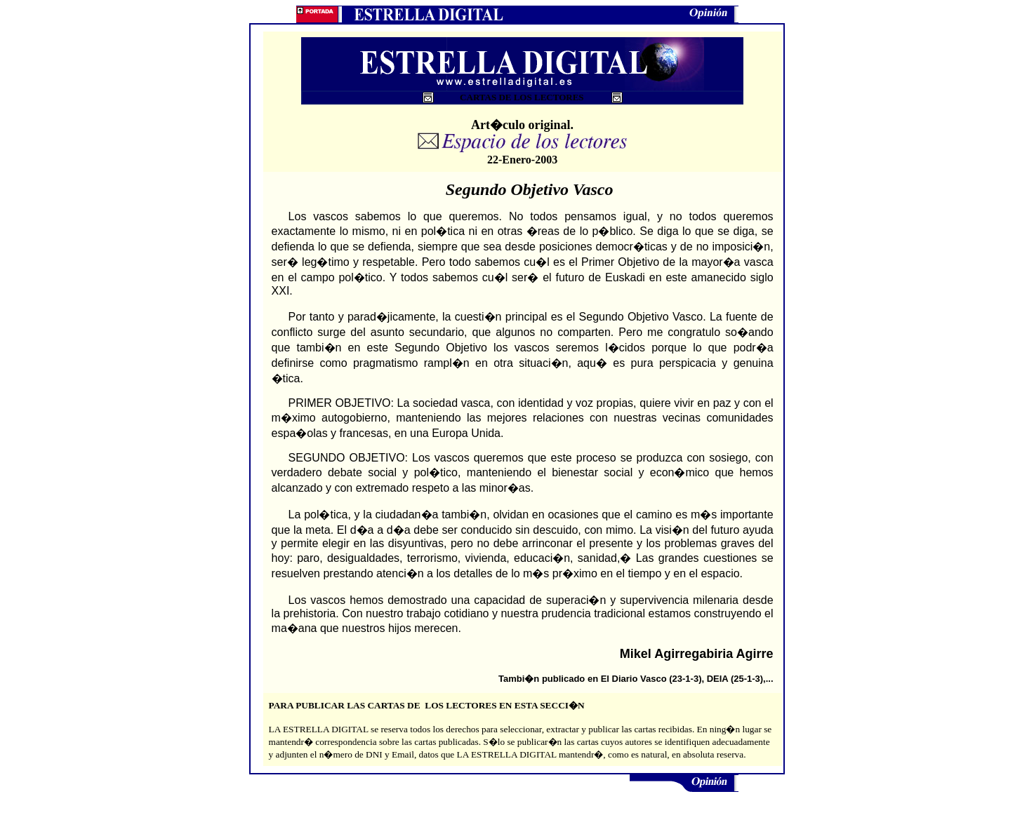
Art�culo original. (522, 125)
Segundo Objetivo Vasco (530, 189)
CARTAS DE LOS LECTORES (524, 97)
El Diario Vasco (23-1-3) (651, 678)
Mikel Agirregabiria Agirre (697, 654)
